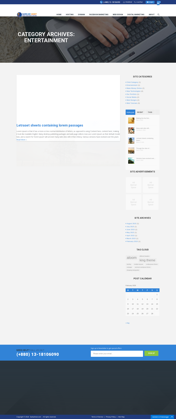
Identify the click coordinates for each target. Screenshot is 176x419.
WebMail (127, 2)
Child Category (132, 82)
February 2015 (132, 241)
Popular (130, 112)
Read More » (21, 139)
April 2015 (130, 235)
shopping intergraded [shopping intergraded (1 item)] (133, 270)
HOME (58, 9)
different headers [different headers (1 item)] (144, 256)
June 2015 (130, 229)
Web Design (118, 9)
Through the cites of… (143, 148)
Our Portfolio (131, 94)
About (152, 9)
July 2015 (130, 226)
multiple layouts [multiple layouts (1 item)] (138, 264)
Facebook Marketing (98, 9)
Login (150, 2)
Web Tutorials (131, 103)
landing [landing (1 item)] (129, 264)
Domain (81, 9)
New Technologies (133, 91)
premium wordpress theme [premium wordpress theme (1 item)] (142, 267)
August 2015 (131, 223)
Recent (140, 112)
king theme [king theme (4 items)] (147, 260)
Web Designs (131, 100)
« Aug (127, 323)
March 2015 (131, 238)
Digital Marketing (135, 9)
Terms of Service (97, 417)
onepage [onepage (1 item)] (129, 267)
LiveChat (138, 2)
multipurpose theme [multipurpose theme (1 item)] (152, 264)
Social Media (131, 97)
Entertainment (132, 85)
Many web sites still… (143, 128)
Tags (150, 112)
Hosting (70, 9)
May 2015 (130, 232)
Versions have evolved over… (146, 158)
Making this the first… (143, 118)
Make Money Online (134, 88)
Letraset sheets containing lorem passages (49, 125)
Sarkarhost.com (35, 417)
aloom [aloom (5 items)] (132, 258)
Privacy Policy (111, 417)
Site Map (121, 417)
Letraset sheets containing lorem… (144, 139)
